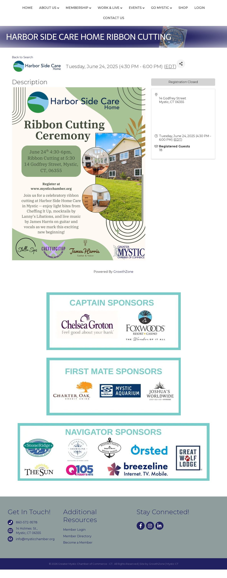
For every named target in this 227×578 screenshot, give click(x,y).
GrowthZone (123, 280)
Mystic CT (172, 572)
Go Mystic (199, 12)
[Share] (181, 72)
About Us (42, 12)
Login (107, 26)
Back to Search (22, 65)
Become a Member (77, 551)
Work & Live (103, 12)
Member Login (74, 538)
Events (129, 12)
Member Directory (77, 544)
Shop (91, 26)
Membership (71, 12)
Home (22, 12)
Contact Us (129, 26)
